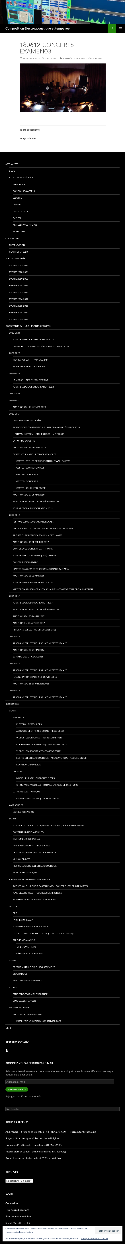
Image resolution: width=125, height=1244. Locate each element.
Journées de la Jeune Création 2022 (33, 386)
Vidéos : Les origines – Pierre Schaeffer (39, 737)
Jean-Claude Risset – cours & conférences (37, 892)
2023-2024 (14, 332)
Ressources (12, 704)
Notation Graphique (28, 764)
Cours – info (12, 238)
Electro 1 (18, 717)
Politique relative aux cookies (94, 1238)
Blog (12, 170)
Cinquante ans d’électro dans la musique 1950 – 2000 (47, 784)
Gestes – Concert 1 (27, 474)
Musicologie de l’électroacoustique (35, 865)
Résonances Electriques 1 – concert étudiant (40, 697)
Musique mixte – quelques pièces (35, 778)
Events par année (15, 258)
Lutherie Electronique (26, 791)
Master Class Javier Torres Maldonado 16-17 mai (41, 569)
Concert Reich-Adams (25, 562)
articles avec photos (25, 224)
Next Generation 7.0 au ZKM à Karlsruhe (36, 609)
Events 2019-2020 (18, 278)
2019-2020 (14, 400)
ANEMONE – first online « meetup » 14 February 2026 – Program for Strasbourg (50, 1131)
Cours (13, 710)
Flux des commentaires (18, 1216)
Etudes (13, 987)
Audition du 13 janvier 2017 (29, 623)
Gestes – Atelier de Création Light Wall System (43, 461)
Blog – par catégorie (21, 177)
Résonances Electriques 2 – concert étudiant (40, 670)
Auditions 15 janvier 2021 (27, 1014)
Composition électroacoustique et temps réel (38, 28)
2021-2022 (14, 373)
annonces (19, 184)
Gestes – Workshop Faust (31, 467)
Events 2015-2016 (18, 305)
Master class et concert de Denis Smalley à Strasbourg (35, 1151)
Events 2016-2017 (18, 299)
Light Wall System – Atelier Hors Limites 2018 (38, 434)
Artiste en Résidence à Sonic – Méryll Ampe (37, 535)
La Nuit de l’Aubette (24, 440)
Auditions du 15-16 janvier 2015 (31, 683)
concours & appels (24, 191)
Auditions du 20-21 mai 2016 (28, 650)
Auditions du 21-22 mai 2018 (28, 575)
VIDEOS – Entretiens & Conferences (29, 879)
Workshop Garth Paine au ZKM (30, 359)
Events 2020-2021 (18, 272)
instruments (20, 211)
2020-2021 (14, 393)
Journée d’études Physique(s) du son (34, 555)
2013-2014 (14, 690)
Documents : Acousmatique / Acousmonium (41, 744)
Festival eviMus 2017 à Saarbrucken (33, 521)
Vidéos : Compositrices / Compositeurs (38, 751)
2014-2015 (14, 663)
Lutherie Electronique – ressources (37, 798)
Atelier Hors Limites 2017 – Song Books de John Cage (43, 528)
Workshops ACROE (23, 811)
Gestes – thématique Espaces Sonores (34, 454)
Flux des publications (17, 1209)
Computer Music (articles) (28, 832)
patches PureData (23, 919)
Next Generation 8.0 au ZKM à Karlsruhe (36, 501)
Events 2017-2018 (18, 292)
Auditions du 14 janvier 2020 (29, 407)
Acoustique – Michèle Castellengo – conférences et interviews (50, 886)
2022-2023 (14, 353)
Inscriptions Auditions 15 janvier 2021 (38, 1021)
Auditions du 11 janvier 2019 (29, 447)
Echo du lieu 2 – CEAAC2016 (28, 656)
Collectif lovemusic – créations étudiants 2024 (41, 346)
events (17, 218)
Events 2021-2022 (18, 265)
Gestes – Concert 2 (27, 481)
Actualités (11, 164)
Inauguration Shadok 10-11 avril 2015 (35, 677)
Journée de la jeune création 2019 (33, 508)
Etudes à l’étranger (24, 1000)
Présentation (17, 245)
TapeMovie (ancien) (24, 940)
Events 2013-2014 (18, 319)
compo (17, 204)
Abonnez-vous (17, 1089)
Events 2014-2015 (18, 312)
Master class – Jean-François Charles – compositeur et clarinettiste (53, 589)
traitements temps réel (26, 838)
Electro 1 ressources (29, 724)
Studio (13, 960)
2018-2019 (14, 413)
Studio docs (20, 973)
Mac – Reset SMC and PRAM (27, 980)
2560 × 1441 (51, 58)
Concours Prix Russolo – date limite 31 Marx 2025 (33, 1144)
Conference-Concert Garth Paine (33, 548)
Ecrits (12, 818)
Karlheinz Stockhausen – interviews (34, 899)
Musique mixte (21, 859)
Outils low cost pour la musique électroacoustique (44, 933)
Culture (17, 771)
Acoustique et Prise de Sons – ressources (40, 731)
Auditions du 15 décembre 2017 (31, 542)
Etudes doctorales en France (30, 994)
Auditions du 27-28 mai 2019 (28, 494)
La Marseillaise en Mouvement (30, 380)
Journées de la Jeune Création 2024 (33, 339)
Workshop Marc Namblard (29, 366)
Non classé (19, 231)
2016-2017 (14, 596)
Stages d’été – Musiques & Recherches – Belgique (32, 1138)
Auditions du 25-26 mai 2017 (28, 616)
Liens (8, 1027)
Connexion (11, 1203)
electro (17, 197)
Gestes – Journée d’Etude (31, 488)
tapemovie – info (26, 946)
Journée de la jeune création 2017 (33, 602)
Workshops (16, 805)
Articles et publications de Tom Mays (34, 852)
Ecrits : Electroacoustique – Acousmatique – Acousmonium (51, 758)
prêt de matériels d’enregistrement (34, 967)
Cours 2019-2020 (18, 251)
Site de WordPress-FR (17, 1222)
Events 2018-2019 (18, 285)
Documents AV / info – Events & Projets (27, 326)
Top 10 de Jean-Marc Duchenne (30, 926)
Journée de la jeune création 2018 (82, 58)
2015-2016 (14, 636)
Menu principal (120, 28)
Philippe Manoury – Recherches (31, 845)
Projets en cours (19, 1007)
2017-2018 (14, 515)
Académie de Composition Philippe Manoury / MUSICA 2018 (46, 427)
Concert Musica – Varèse (27, 420)
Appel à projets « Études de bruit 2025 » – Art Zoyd (33, 1158)
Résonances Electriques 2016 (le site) (34, 629)
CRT (15, 913)
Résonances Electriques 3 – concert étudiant (40, 643)
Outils (13, 906)
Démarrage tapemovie (29, 953)
